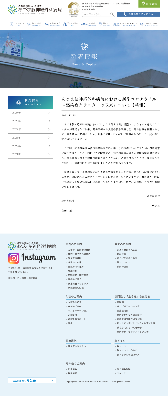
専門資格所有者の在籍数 (129, 312)
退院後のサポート (77, 316)
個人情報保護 (124, 365)
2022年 (16, 146)
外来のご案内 (123, 244)
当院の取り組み (76, 265)
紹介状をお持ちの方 (127, 257)
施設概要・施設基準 (78, 273)
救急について (124, 261)
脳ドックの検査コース (128, 351)
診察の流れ (122, 265)
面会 (70, 320)
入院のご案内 (74, 295)
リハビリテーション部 (128, 304)
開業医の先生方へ (77, 342)
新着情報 (72, 365)
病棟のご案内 (75, 304)
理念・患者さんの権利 (79, 253)
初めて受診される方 (127, 249)
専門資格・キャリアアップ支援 (133, 328)
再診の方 (121, 253)
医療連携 (71, 337)
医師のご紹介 (75, 277)
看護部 (120, 300)
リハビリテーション (78, 308)
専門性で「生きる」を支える (132, 295)
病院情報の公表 (76, 286)
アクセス (121, 369)
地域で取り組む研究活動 (129, 316)
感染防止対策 (75, 261)
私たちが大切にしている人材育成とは (136, 320)
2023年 (16, 138)
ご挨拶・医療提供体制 (79, 249)
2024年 (16, 129)
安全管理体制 (75, 257)
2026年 (16, 113)
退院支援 (72, 312)
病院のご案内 (74, 244)
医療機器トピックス (78, 282)
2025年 (16, 121)
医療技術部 (122, 308)
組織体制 (72, 269)
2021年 (16, 154)
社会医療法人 (24, 376)
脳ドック (120, 337)
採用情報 (72, 369)
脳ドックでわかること (128, 347)
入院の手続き (75, 300)
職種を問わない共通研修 (129, 324)
